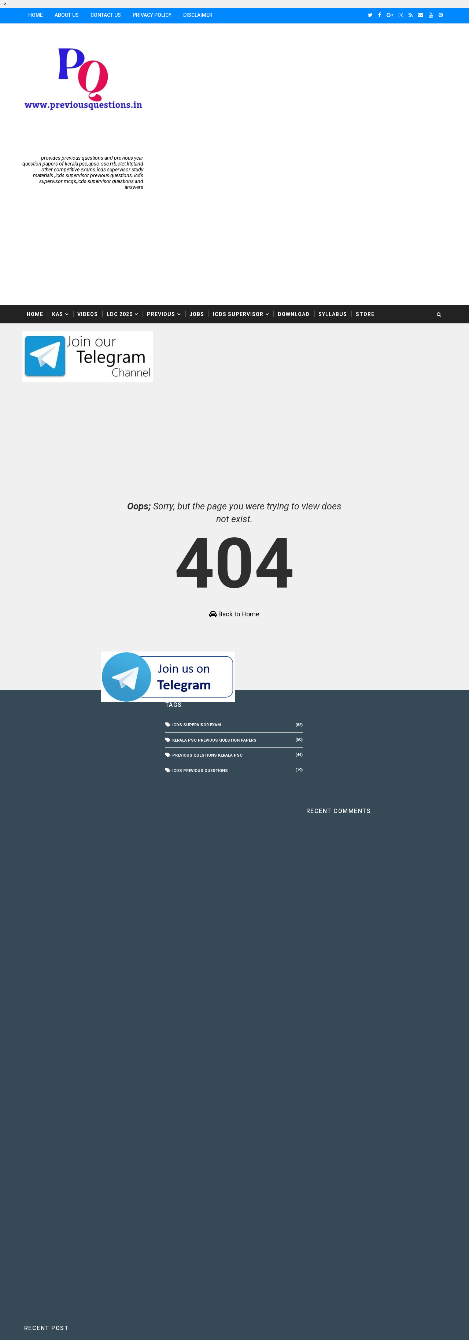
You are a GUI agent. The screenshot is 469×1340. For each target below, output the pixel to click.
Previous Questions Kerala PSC (206, 652)
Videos (89, 206)
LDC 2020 (121, 206)
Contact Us (107, 15)
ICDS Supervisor (239, 206)
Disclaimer (199, 15)
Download (295, 206)
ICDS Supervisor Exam (195, 622)
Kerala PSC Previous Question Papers (213, 637)
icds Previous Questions (199, 667)
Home (37, 15)
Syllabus (334, 206)
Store (366, 206)
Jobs (198, 206)
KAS (58, 206)
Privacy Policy (153, 15)
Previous (162, 206)
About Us (68, 15)
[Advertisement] (311, 82)
